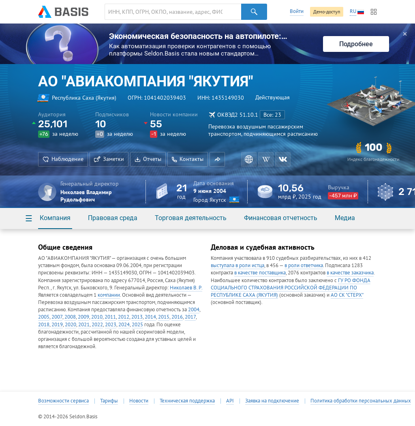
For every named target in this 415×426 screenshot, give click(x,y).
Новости (138, 401)
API (230, 401)
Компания (55, 218)
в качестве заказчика (350, 272)
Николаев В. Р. (186, 287)
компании (109, 294)
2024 (124, 324)
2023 (110, 324)
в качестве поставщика (260, 272)
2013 (137, 316)
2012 (123, 316)
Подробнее (356, 44)
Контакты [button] (187, 159)
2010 (97, 316)
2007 (56, 316)
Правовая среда (112, 218)
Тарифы (109, 401)
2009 (83, 316)
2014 (150, 316)
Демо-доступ (326, 12)
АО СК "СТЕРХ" (347, 294)
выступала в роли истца (237, 265)
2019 (57, 324)
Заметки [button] (109, 159)
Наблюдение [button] (63, 159)
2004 (193, 309)
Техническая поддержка (187, 401)
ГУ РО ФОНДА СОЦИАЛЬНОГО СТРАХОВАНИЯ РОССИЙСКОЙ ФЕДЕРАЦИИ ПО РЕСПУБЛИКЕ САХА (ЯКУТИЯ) (290, 287)
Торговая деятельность (191, 218)
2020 (70, 324)
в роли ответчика (304, 265)
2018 (43, 324)
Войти (297, 11)
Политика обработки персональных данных (360, 401)
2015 (163, 316)
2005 (43, 316)
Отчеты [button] (148, 159)
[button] (217, 159)
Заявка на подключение (272, 401)
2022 (97, 324)
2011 (110, 316)
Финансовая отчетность (280, 218)
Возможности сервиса (63, 401)
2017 (190, 316)
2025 (137, 324)
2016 (177, 316)
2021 (84, 324)
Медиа (345, 218)
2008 (70, 316)
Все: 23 (272, 114)
